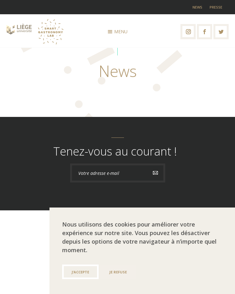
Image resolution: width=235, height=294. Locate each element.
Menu (117, 32)
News (197, 7)
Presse (216, 7)
